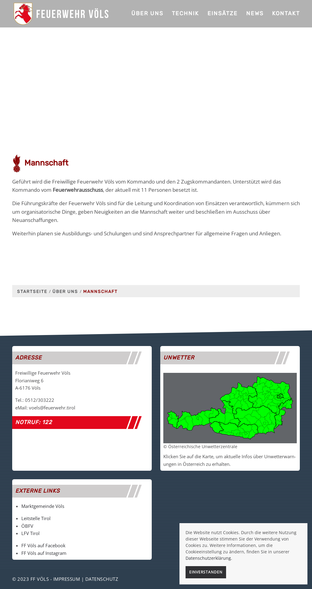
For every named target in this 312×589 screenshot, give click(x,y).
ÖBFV (27, 526)
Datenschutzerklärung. (209, 558)
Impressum (66, 579)
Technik (185, 13)
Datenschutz (102, 579)
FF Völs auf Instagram (43, 553)
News (255, 13)
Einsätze (222, 13)
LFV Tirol (30, 533)
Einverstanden (205, 572)
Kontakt (286, 13)
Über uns (147, 13)
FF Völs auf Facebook (43, 545)
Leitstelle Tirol (36, 518)
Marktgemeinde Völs (42, 506)
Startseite (32, 291)
